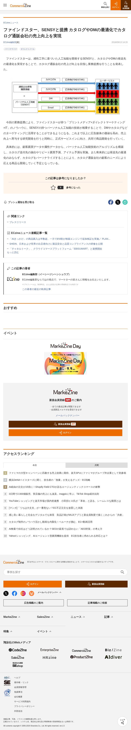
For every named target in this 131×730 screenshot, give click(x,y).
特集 (8, 631)
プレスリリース (17, 222)
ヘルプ (17, 677)
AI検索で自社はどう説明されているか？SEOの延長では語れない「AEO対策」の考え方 (55, 528)
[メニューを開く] (5, 5)
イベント (44, 631)
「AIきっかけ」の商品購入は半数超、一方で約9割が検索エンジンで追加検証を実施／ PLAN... (59, 238)
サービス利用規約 (22, 701)
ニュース (78, 617)
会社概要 (18, 697)
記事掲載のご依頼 (97, 602)
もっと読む (13, 252)
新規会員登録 (65, 424)
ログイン (65, 432)
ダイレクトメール (27, 49)
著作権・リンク (21, 682)
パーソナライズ (11, 49)
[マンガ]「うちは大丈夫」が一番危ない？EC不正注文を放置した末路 (46, 507)
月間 (96, 465)
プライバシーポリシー (24, 706)
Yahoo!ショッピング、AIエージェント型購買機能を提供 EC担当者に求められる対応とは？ (58, 535)
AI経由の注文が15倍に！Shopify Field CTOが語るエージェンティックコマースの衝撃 (54, 487)
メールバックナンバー (65, 415)
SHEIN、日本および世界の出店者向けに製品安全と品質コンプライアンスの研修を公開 (56, 243)
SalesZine (45, 617)
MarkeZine (12, 617)
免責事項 (18, 692)
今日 (35, 465)
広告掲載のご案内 (33, 602)
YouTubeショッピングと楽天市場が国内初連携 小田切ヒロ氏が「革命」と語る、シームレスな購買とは (65, 501)
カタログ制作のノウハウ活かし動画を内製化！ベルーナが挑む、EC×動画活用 (50, 521)
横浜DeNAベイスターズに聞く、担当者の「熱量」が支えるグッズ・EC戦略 (49, 480)
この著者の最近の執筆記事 (36, 289)
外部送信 (18, 711)
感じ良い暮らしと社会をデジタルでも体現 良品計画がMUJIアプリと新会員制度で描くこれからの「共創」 (66, 514)
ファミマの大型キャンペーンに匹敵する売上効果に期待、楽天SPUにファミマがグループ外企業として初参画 (67, 473)
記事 (109, 617)
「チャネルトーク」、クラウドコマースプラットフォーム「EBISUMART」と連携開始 (55, 248)
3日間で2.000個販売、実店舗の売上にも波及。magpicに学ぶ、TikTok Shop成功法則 (54, 494)
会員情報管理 (20, 687)
